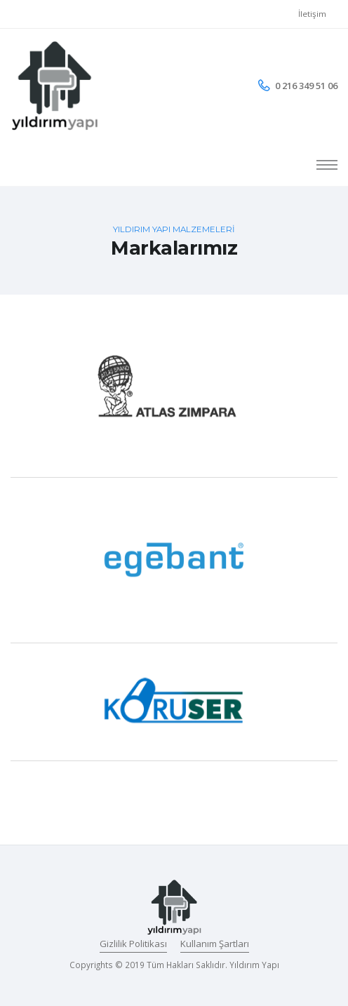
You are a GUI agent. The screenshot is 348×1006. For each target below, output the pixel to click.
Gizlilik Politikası (133, 943)
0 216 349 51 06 (306, 85)
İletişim (312, 13)
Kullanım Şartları (214, 943)
